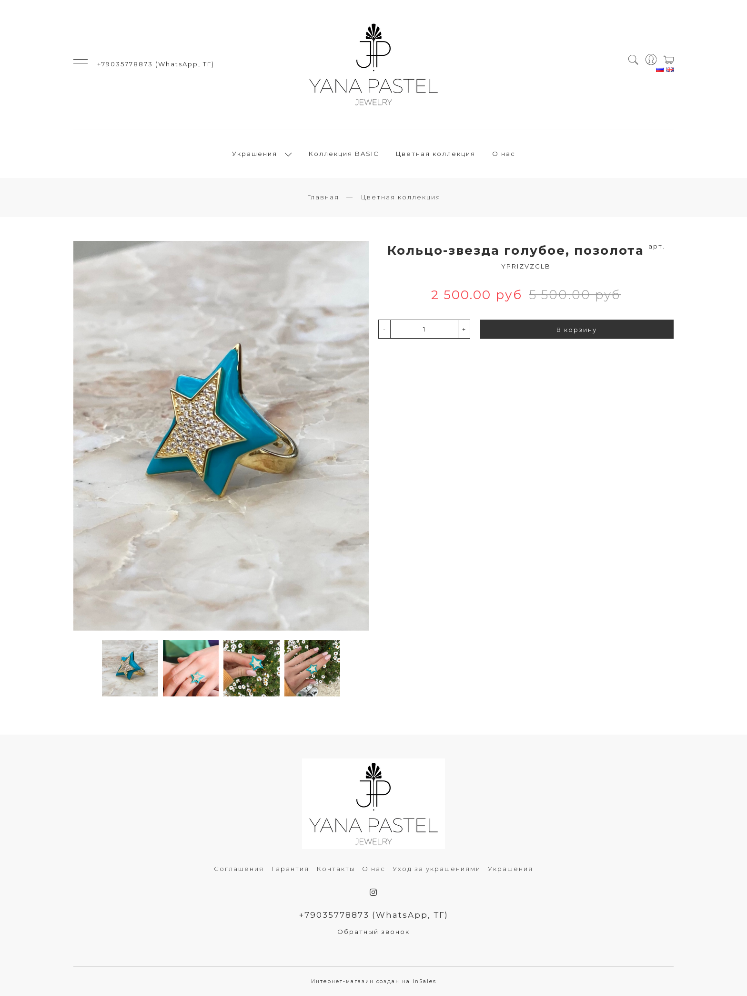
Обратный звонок (373, 931)
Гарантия (290, 868)
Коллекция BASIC (344, 153)
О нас (503, 153)
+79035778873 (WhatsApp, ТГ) (155, 64)
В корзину (576, 329)
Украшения (254, 153)
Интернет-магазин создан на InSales (373, 981)
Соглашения (239, 868)
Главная (323, 197)
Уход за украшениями (437, 868)
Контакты (335, 868)
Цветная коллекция (435, 153)
